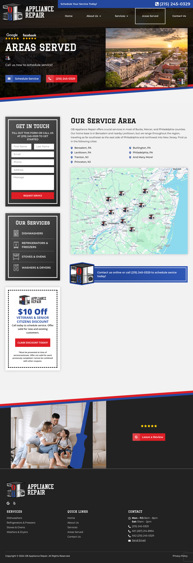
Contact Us (179, 16)
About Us (94, 16)
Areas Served (150, 16)
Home (68, 16)
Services (121, 16)
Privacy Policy (180, 556)
